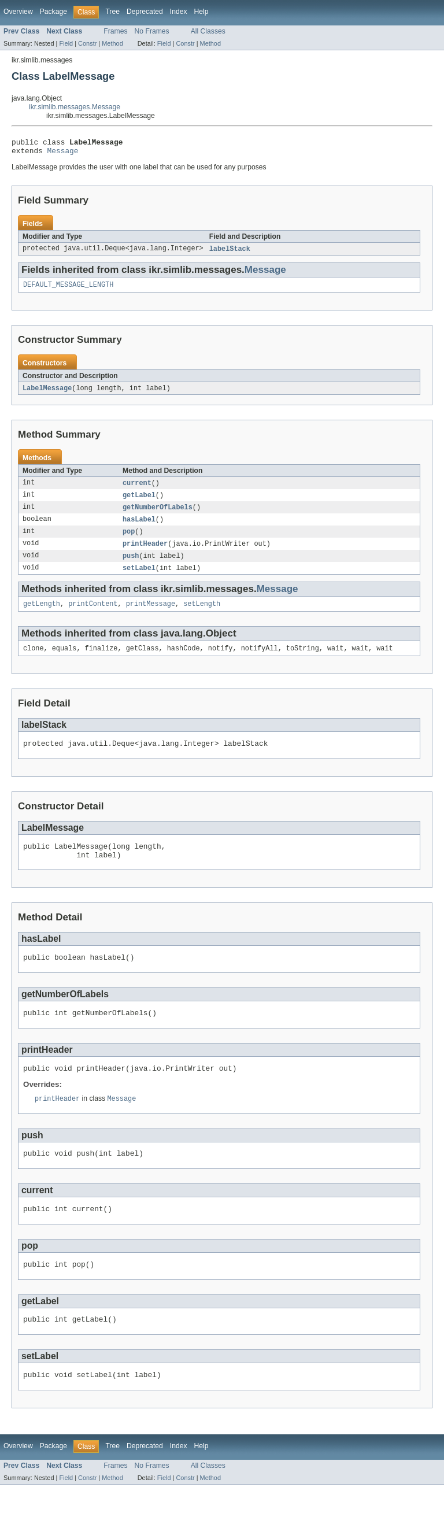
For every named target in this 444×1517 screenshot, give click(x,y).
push (131, 565)
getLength (41, 615)
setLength (201, 615)
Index (178, 12)
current (137, 489)
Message (63, 154)
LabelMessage (47, 393)
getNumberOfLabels (158, 514)
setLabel (139, 578)
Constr (87, 43)
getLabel (139, 501)
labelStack (229, 252)
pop (129, 540)
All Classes (208, 31)
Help (201, 12)
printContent (92, 615)
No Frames (152, 31)
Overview (18, 12)
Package (53, 12)
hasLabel (139, 527)
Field (66, 43)
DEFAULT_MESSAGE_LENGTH (68, 289)
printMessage (150, 615)
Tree (112, 12)
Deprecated (145, 12)
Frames (115, 31)
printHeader (145, 552)
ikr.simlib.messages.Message (74, 107)
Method (112, 43)
